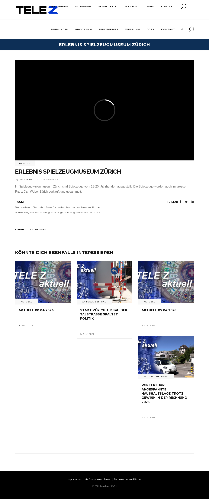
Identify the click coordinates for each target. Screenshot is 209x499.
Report (25, 163)
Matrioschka (73, 207)
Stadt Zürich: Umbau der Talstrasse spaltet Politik (103, 314)
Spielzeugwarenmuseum (78, 212)
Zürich (97, 212)
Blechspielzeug (23, 207)
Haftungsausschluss (98, 479)
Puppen (96, 207)
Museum (86, 207)
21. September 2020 (49, 179)
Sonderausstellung (40, 212)
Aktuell (26, 302)
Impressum (74, 479)
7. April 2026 (148, 325)
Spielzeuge (57, 212)
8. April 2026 (26, 325)
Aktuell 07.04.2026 (159, 310)
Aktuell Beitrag (94, 302)
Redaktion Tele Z (26, 179)
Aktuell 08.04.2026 (36, 310)
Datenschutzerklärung (128, 479)
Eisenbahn (38, 207)
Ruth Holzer (21, 212)
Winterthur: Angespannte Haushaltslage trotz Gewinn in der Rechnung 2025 (164, 393)
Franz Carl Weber (55, 207)
